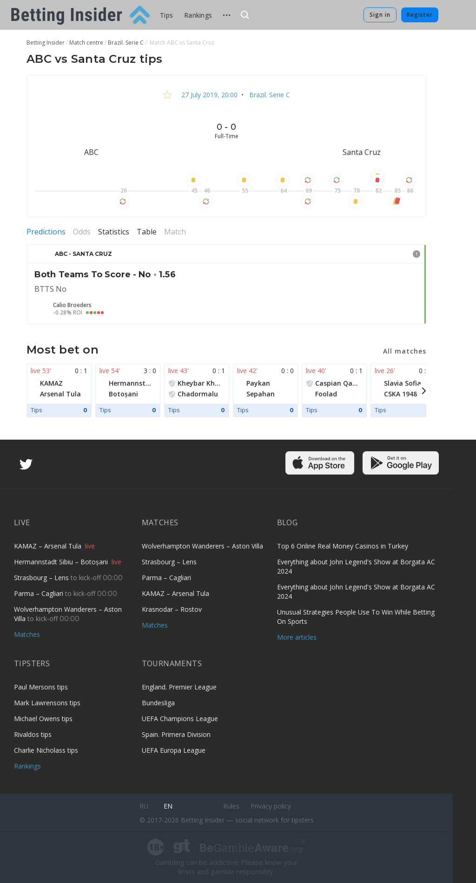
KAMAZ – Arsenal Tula (48, 546)
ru (143, 806)
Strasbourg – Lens (42, 577)
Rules (231, 806)
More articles (297, 637)
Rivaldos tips (33, 734)
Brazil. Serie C (268, 94)
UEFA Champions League (180, 718)
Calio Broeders (72, 305)
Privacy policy (271, 806)
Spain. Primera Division (176, 734)
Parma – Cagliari (39, 593)
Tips (166, 15)
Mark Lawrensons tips (47, 702)
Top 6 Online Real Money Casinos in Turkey (342, 546)
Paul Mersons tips (41, 686)
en (168, 806)
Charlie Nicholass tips (46, 750)
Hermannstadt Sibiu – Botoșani (62, 561)
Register (420, 15)
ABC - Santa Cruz (83, 253)
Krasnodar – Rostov (172, 609)
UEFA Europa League (173, 750)
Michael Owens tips (43, 718)
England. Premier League (179, 686)
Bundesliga (158, 702)
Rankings (198, 15)
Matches (27, 634)
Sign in (380, 15)
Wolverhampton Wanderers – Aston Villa (202, 546)
